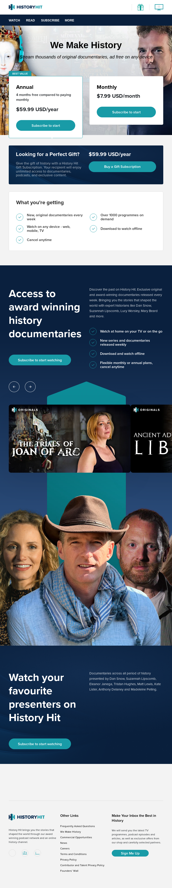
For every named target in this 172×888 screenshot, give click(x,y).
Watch (14, 20)
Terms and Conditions (73, 854)
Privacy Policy (68, 860)
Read (30, 20)
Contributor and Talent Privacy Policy (82, 865)
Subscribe (50, 20)
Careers (65, 848)
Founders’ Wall (69, 871)
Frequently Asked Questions (77, 826)
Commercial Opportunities (76, 837)
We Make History (70, 832)
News (63, 843)
